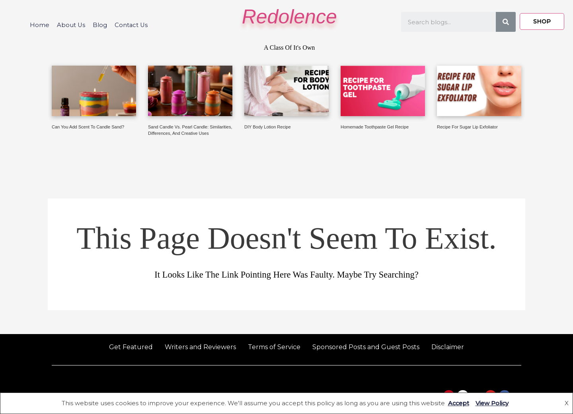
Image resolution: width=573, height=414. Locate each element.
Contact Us (132, 25)
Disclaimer (447, 347)
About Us (70, 25)
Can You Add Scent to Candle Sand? (88, 126)
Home (38, 25)
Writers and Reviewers (200, 347)
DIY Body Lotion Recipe (267, 126)
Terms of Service (274, 347)
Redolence (289, 17)
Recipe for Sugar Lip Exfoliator (467, 126)
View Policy (492, 403)
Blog (100, 25)
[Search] (506, 22)
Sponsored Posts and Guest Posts (365, 347)
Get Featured (131, 347)
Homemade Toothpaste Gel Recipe (375, 126)
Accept (457, 403)
